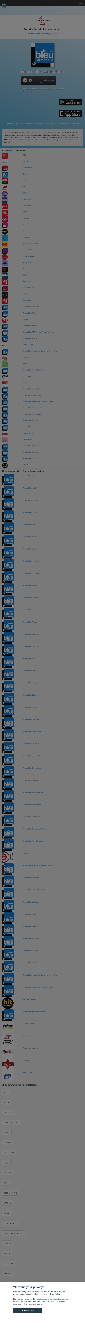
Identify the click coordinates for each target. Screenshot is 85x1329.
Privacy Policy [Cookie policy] (54, 1294)
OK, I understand (27, 1310)
